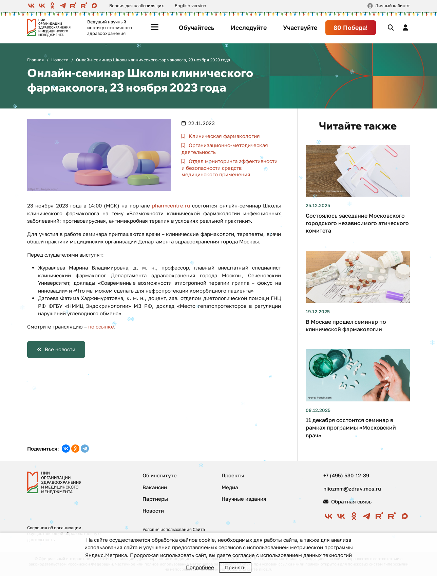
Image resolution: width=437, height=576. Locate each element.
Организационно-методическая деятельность (225, 148)
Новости (60, 59)
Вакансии (154, 487)
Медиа (230, 487)
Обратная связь (347, 501)
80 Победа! (351, 27)
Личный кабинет (392, 5)
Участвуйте (300, 27)
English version (190, 5)
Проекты (233, 475)
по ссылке (101, 326)
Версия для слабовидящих (136, 5)
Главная (35, 59)
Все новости (60, 349)
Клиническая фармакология (223, 136)
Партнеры (155, 499)
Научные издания (244, 499)
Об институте (159, 475)
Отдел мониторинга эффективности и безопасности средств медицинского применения (230, 167)
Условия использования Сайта (173, 529)
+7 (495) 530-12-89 (346, 475)
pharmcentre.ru (171, 205)
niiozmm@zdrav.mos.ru (352, 488)
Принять (235, 567)
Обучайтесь (196, 27)
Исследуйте (249, 27)
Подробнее (200, 567)
